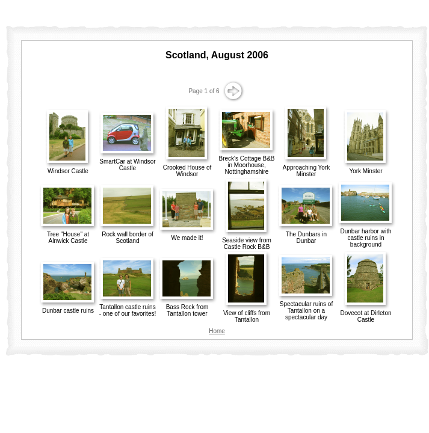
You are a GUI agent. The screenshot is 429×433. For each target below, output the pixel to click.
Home (217, 331)
